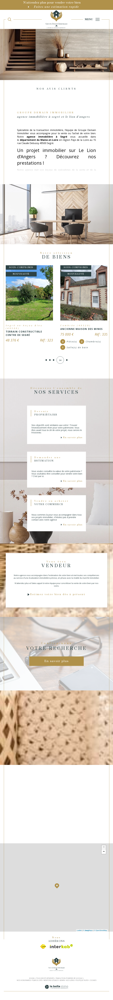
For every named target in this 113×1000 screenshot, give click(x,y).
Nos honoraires (24, 982)
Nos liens (70, 982)
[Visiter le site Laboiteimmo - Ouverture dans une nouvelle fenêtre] (56, 991)
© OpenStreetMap (100, 932)
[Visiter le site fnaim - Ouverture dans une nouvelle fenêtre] (43, 948)
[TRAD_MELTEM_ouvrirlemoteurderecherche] (9, 19)
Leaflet (79, 932)
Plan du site (37, 982)
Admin (62, 982)
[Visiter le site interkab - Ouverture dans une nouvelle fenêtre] (61, 948)
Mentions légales (51, 982)
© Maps (88, 932)
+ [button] (104, 849)
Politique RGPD (81, 982)
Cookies (93, 982)
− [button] (104, 853)
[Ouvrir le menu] (92, 19)
